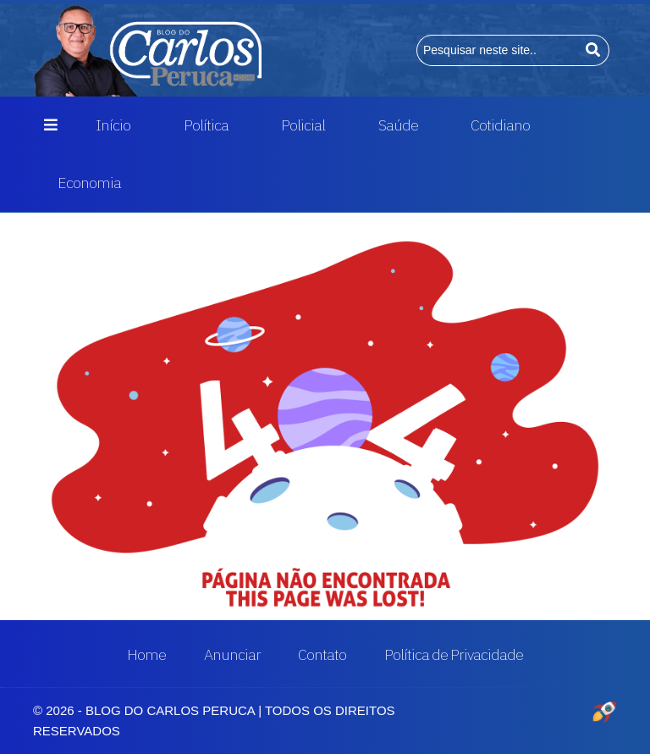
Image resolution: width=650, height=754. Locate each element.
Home (146, 654)
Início (113, 125)
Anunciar (232, 654)
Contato (322, 654)
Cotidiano (500, 125)
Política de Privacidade (453, 654)
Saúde (398, 125)
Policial (303, 125)
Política (206, 125)
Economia (89, 182)
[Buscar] (593, 51)
